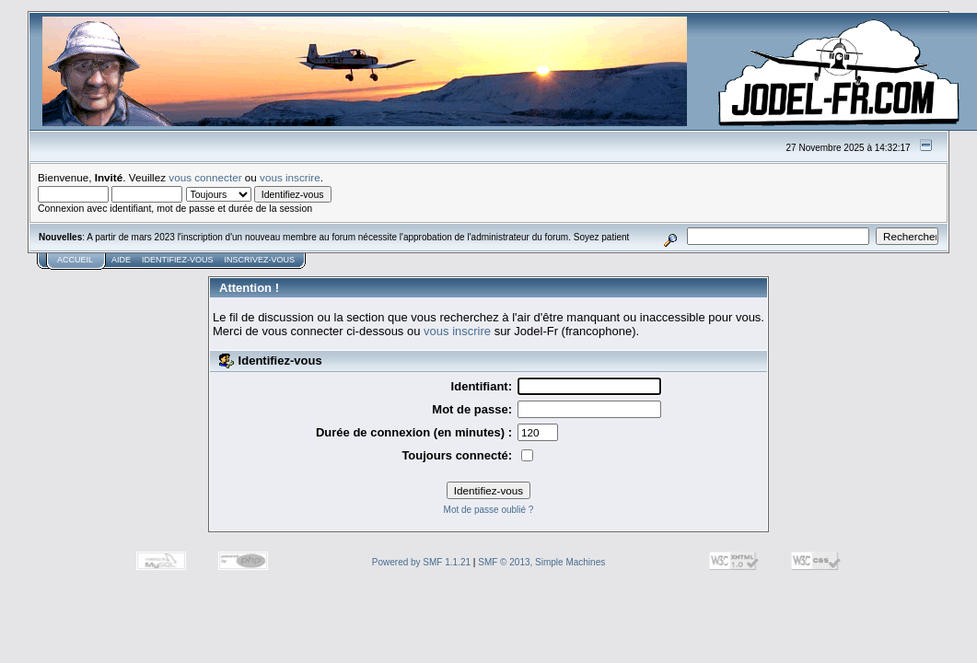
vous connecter (205, 177)
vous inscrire (290, 177)
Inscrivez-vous (260, 259)
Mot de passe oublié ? (489, 510)
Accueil (75, 259)
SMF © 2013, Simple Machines (541, 562)
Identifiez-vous (178, 259)
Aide (121, 259)
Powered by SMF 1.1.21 (421, 562)
